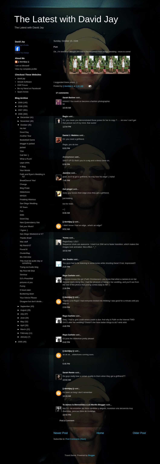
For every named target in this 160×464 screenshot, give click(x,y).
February (24, 333)
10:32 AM (67, 251)
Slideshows (25, 192)
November (25, 121)
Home (100, 433)
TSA (22, 151)
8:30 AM (66, 213)
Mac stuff (24, 242)
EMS (22, 215)
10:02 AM (67, 380)
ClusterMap (25, 253)
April (22, 325)
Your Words (25, 170)
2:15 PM (66, 267)
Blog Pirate (24, 188)
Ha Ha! (23, 128)
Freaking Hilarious (28, 199)
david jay (21, 78)
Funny (22, 286)
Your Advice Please (28, 298)
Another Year (25, 136)
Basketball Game (27, 140)
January (24, 337)
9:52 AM (66, 229)
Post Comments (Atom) (76, 439)
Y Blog (23, 166)
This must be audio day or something (31, 262)
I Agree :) (24, 230)
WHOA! (23, 196)
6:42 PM (66, 342)
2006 (20, 114)
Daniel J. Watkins (71, 135)
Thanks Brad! (25, 238)
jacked (23, 147)
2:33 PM (66, 307)
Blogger (91, 455)
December (25, 117)
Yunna (66, 238)
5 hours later (25, 290)
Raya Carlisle (69, 275)
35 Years (24, 207)
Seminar (23, 274)
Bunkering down (27, 294)
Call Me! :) (24, 155)
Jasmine (66, 173)
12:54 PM (67, 127)
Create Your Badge (22, 53)
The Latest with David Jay (66, 19)
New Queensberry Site (30, 222)
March (23, 329)
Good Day (24, 132)
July (22, 314)
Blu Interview (25, 257)
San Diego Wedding (28, 203)
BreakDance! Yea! (28, 180)
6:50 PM (66, 164)
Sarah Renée (69, 372)
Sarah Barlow (69, 97)
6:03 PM (66, 148)
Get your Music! (27, 226)
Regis (65, 116)
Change (23, 184)
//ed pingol (67, 189)
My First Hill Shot (27, 271)
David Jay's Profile (22, 45)
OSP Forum (22, 85)
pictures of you (26, 282)
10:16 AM (67, 396)
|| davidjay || (68, 222)
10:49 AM (67, 108)
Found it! (24, 249)
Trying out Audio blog (29, 267)
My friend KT (25, 245)
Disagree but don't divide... (31, 301)
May (22, 321)
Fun (21, 211)
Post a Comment (67, 420)
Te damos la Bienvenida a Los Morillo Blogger (84, 405)
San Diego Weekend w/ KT (31, 234)
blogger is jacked (27, 143)
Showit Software (24, 82)
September (25, 306)
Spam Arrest (22, 92)
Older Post (139, 433)
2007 (20, 110)
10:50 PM (67, 415)
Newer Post (61, 433)
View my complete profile (26, 69)
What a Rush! (26, 159)
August (23, 310)
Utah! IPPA (24, 163)
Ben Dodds (68, 259)
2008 (20, 106)
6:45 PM (66, 364)
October (24, 125)
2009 (20, 102)
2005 (20, 342)
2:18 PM (66, 288)
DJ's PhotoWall (26, 278)
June (22, 318)
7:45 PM (66, 180)
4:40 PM (66, 326)
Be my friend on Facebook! (29, 88)
